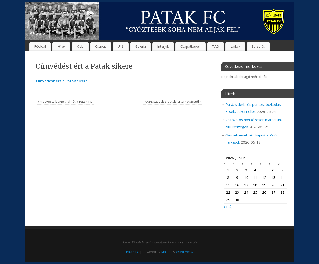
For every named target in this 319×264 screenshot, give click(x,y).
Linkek (235, 46)
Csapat (100, 46)
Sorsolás (258, 46)
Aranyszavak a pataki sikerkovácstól (173, 101)
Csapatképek (190, 46)
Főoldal (40, 46)
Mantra (166, 252)
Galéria (140, 46)
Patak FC (132, 252)
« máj (228, 206)
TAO (215, 46)
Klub (80, 46)
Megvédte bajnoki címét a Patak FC (64, 101)
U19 (121, 46)
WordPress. (184, 252)
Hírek (61, 46)
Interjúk (163, 46)
